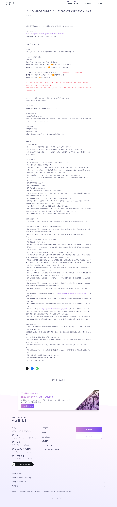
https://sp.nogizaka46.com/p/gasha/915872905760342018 (45, 34)
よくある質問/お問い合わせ (51, 449)
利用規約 (14, 491)
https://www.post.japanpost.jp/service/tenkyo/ (73, 293)
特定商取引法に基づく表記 (64, 491)
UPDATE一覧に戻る (58, 380)
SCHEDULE (46, 437)
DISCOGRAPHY (47, 445)
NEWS (44, 432)
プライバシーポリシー (49, 491)
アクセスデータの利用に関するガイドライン (29, 491)
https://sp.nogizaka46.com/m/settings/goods (52, 309)
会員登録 (89, 430)
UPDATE (45, 428)
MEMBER (45, 441)
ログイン (89, 436)
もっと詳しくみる (27, 406)
